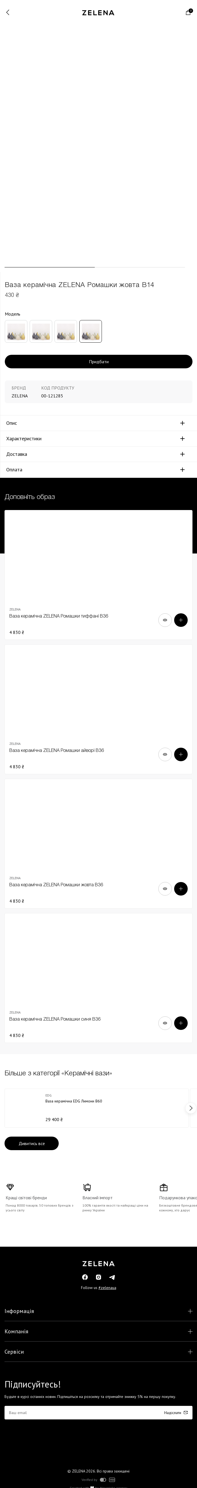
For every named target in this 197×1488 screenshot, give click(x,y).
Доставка (16, 454)
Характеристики (23, 439)
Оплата (14, 470)
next (190, 1108)
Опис (11, 423)
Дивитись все (32, 1143)
